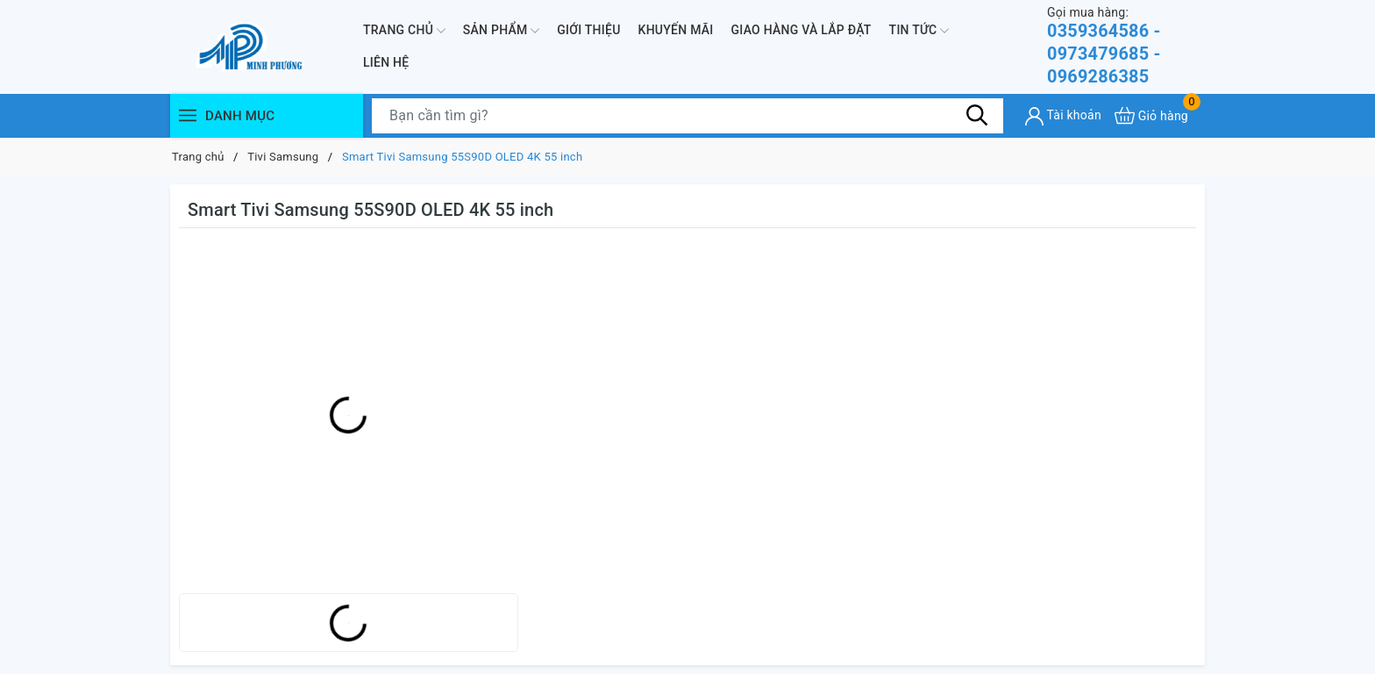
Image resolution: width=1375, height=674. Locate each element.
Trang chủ (404, 30)
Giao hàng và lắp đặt (801, 30)
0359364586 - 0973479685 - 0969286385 (1126, 46)
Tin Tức (919, 30)
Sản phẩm (501, 30)
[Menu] (187, 116)
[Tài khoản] (1063, 117)
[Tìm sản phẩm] (687, 116)
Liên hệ (386, 63)
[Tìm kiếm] (977, 116)
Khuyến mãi (676, 30)
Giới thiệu (588, 30)
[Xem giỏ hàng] (1151, 116)
